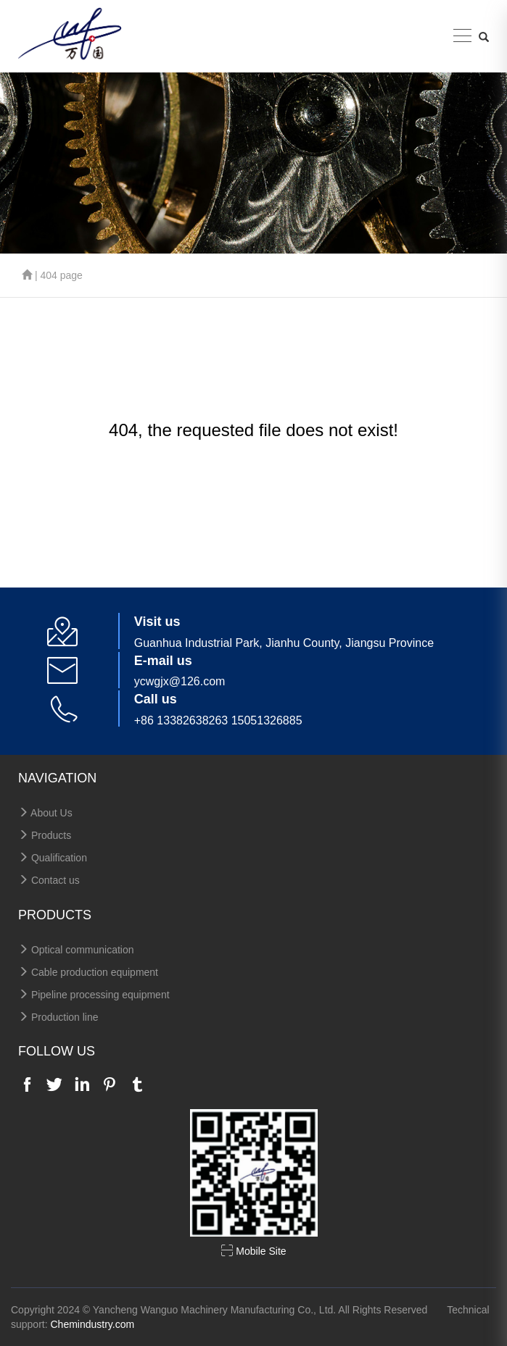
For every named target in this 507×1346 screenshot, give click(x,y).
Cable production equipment (88, 972)
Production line (58, 1017)
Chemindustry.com (92, 1324)
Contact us (49, 880)
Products (44, 835)
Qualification (52, 858)
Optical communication (76, 950)
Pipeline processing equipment (94, 994)
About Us (45, 813)
